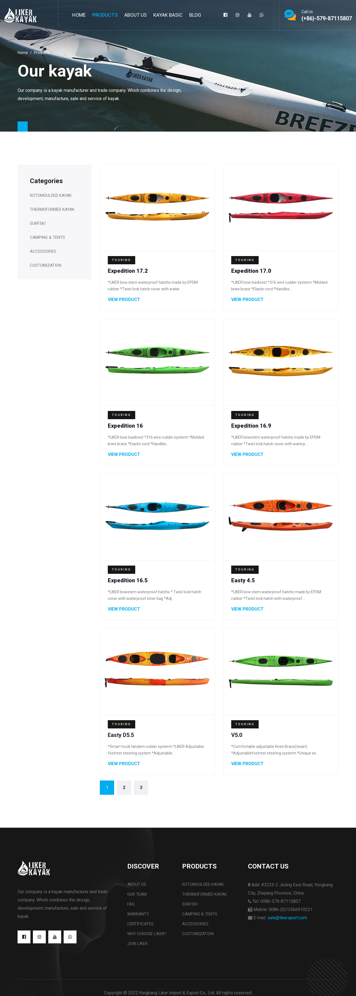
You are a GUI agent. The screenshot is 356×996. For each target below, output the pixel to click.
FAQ (131, 908)
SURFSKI (38, 223)
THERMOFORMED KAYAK (52, 209)
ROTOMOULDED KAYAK (51, 195)
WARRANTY (138, 917)
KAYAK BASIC (168, 15)
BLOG (195, 15)
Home (79, 15)
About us (136, 888)
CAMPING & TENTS (47, 237)
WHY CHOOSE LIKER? (146, 937)
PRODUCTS (105, 15)
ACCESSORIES (43, 251)
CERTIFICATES (140, 927)
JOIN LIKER (137, 947)
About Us (135, 15)
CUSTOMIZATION (45, 265)
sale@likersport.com (287, 921)
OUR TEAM (137, 898)
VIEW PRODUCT (124, 300)
